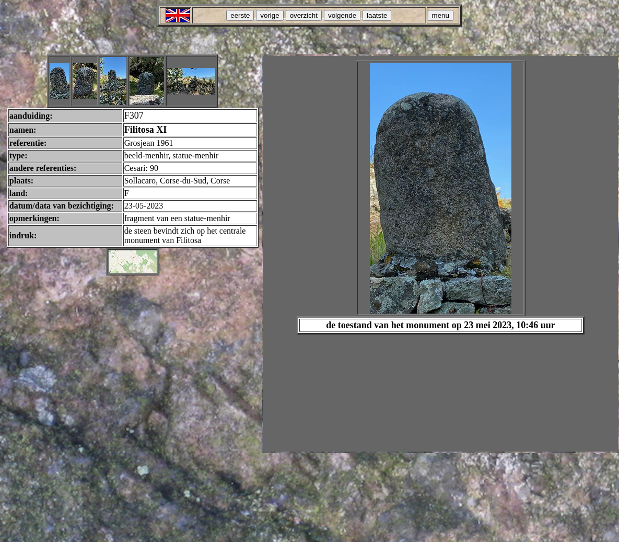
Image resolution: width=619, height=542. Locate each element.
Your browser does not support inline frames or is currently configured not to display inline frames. (440, 254)
